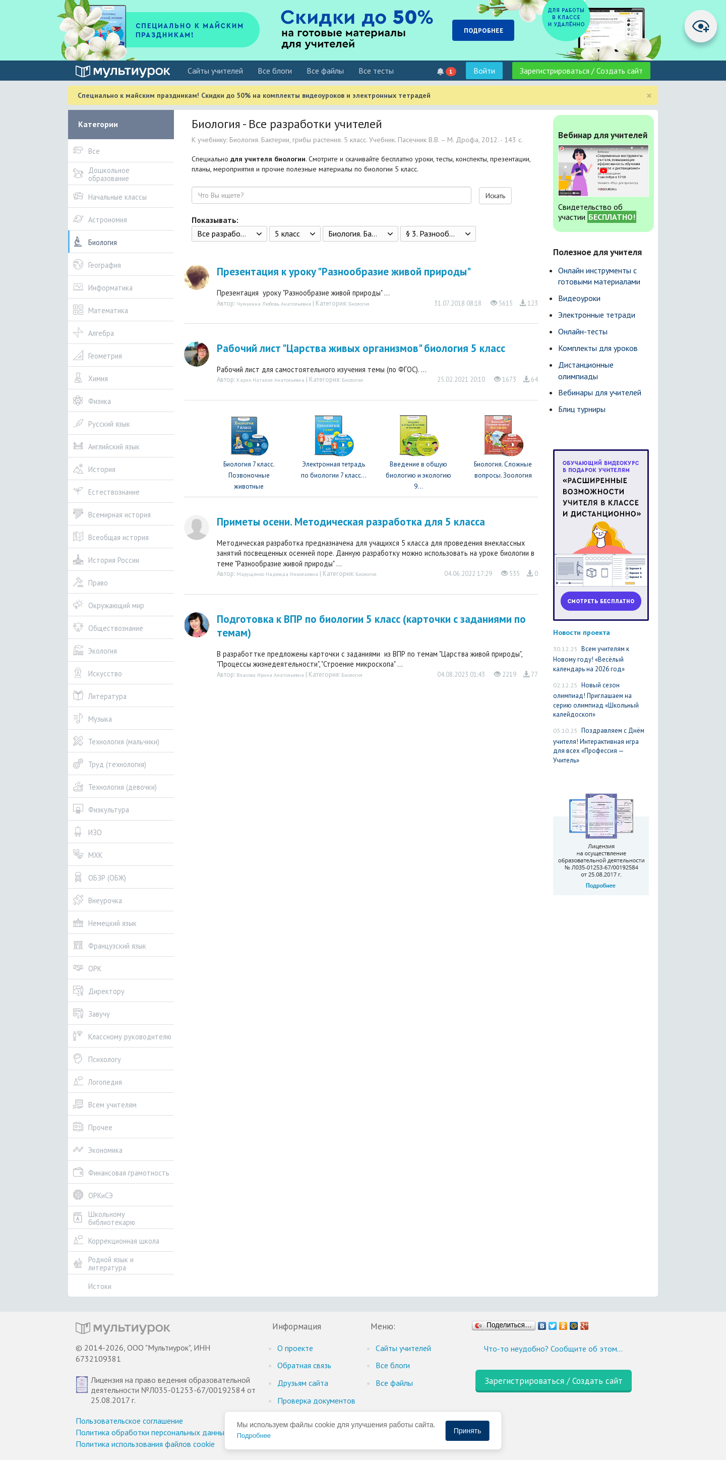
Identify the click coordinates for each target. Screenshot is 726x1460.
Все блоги (275, 71)
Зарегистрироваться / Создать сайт (581, 71)
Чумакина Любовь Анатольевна (273, 303)
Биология (359, 303)
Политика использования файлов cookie (145, 1444)
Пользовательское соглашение (129, 1421)
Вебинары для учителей (599, 392)
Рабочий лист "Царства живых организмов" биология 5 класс (361, 348)
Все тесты (376, 71)
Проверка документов (316, 1400)
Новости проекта (581, 632)
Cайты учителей (215, 71)
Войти (484, 71)
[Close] (649, 95)
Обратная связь (304, 1365)
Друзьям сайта (302, 1383)
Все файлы (325, 71)
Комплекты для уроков (598, 348)
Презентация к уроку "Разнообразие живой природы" (344, 271)
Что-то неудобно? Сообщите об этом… (553, 1349)
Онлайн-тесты (583, 331)
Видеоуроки (579, 298)
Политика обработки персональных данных (152, 1432)
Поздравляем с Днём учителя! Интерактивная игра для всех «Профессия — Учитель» (598, 745)
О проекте (295, 1348)
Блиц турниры (582, 409)
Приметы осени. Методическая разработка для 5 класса (351, 522)
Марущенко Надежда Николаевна (277, 573)
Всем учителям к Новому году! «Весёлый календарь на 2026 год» (591, 659)
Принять (467, 1431)
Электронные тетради (596, 315)
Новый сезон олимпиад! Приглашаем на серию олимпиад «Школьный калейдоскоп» (596, 700)
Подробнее (254, 1435)
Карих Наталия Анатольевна (270, 379)
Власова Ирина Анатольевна (270, 674)
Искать (495, 195)
